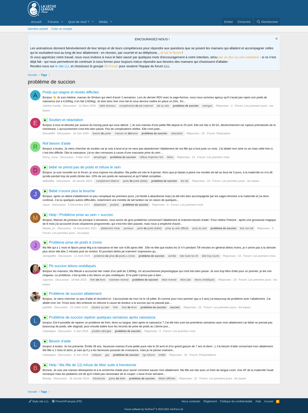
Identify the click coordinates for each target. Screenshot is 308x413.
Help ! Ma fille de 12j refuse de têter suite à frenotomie (89, 365)
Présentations (207, 354)
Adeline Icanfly (52, 105)
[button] (62, 22)
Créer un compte (61, 28)
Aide (258, 401)
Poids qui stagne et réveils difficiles (71, 92)
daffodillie (48, 181)
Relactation (223, 133)
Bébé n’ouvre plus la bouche (69, 191)
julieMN (47, 307)
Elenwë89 (49, 133)
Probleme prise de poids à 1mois (72, 242)
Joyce (46, 204)
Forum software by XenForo (154, 409)
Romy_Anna (50, 157)
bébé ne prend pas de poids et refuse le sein (82, 167)
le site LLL (62, 66)
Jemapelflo (49, 255)
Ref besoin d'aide (57, 143)
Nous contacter (191, 401)
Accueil (36, 22)
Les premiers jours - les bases (240, 181)
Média (103, 22)
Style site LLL (39, 401)
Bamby (47, 378)
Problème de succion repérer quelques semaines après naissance (99, 317)
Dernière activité (38, 28)
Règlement (210, 401)
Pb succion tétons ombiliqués (69, 266)
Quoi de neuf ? (78, 22)
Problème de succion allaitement (72, 294)
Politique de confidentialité (236, 401)
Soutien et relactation (63, 120)
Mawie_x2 (49, 228)
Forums (53, 22)
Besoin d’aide (57, 341)
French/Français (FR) (67, 401)
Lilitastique (49, 331)
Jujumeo (48, 279)
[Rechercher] (267, 22)
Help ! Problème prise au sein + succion (78, 215)
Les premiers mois (218, 157)
